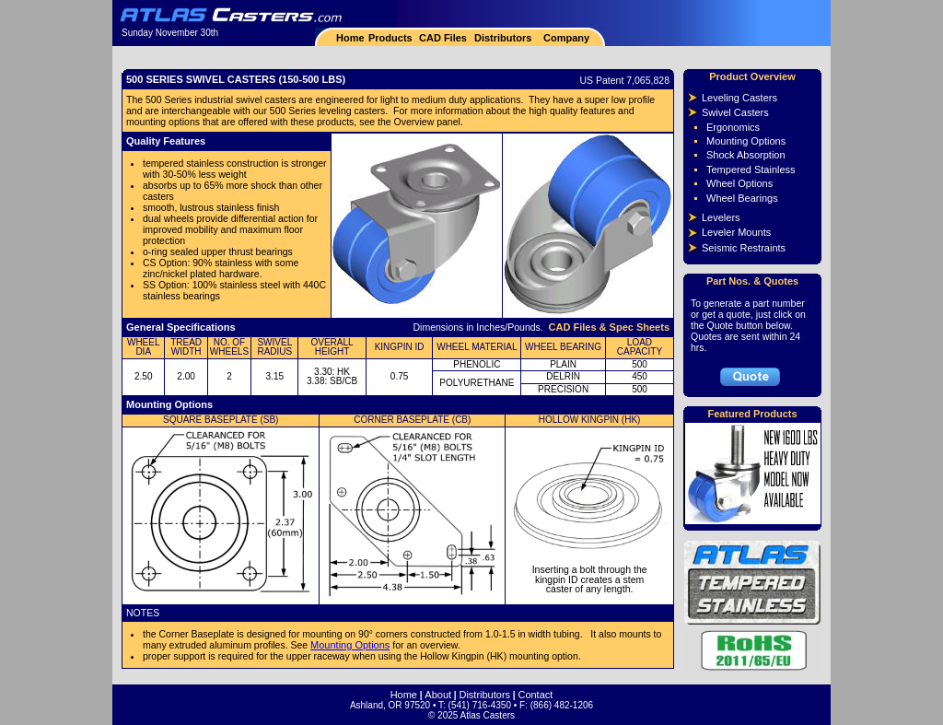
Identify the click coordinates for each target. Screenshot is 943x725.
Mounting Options (350, 644)
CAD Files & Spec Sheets (609, 327)
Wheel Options (739, 183)
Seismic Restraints (744, 247)
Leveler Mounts (736, 232)
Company (565, 37)
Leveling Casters (739, 97)
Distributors (502, 37)
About (438, 694)
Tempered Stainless (751, 169)
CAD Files (443, 37)
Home (350, 37)
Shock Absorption (746, 154)
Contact (535, 694)
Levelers (721, 217)
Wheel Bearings (742, 198)
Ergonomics (733, 127)
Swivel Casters (735, 112)
